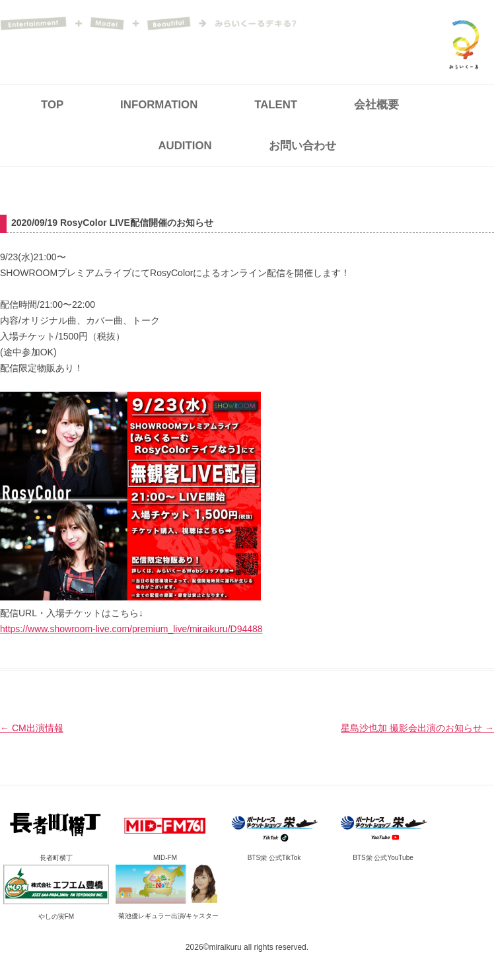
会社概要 (376, 104)
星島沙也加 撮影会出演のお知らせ (417, 728)
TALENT (275, 104)
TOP (52, 104)
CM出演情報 (31, 728)
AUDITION (185, 145)
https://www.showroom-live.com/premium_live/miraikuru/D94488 (131, 629)
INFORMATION (158, 104)
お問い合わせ (302, 145)
